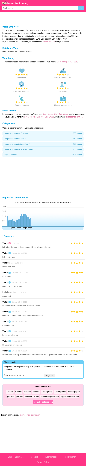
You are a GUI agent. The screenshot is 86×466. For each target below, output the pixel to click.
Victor (65, 114)
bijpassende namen (74, 117)
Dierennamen (70, 457)
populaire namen (31, 396)
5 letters (27, 392)
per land (10, 396)
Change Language (16, 457)
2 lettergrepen (60, 392)
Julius (50, 114)
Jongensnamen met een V (43, 138)
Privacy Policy (43, 462)
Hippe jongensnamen (70, 396)
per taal (19, 396)
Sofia (26, 117)
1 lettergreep (46, 392)
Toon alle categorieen (43, 402)
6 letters (36, 392)
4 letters (18, 392)
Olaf (55, 114)
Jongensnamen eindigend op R (43, 144)
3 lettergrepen (74, 392)
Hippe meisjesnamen (50, 396)
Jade (46, 117)
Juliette (33, 117)
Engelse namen (43, 154)
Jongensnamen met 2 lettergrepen (43, 149)
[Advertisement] (43, 18)
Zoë (60, 114)
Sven (45, 114)
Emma (51, 117)
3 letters (9, 392)
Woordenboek (51, 457)
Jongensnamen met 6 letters (43, 133)
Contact (34, 457)
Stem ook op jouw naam (67, 62)
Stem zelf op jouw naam (30, 415)
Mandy (39, 117)
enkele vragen (49, 42)
